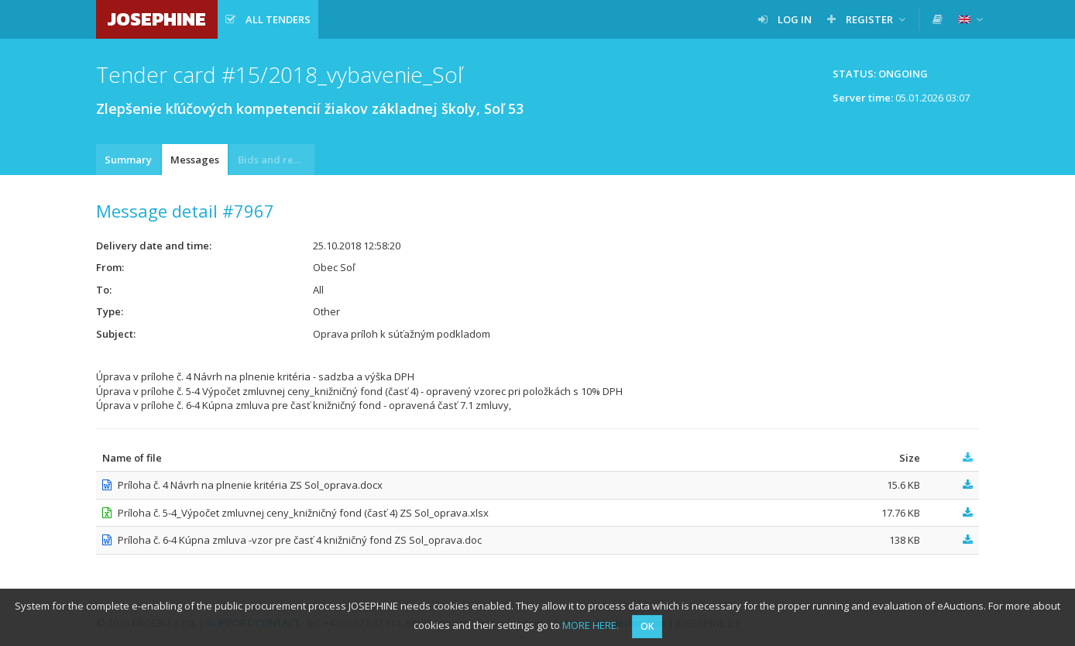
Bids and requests (276, 160)
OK (647, 626)
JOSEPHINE (157, 19)
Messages (194, 160)
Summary (128, 160)
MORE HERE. (590, 625)
